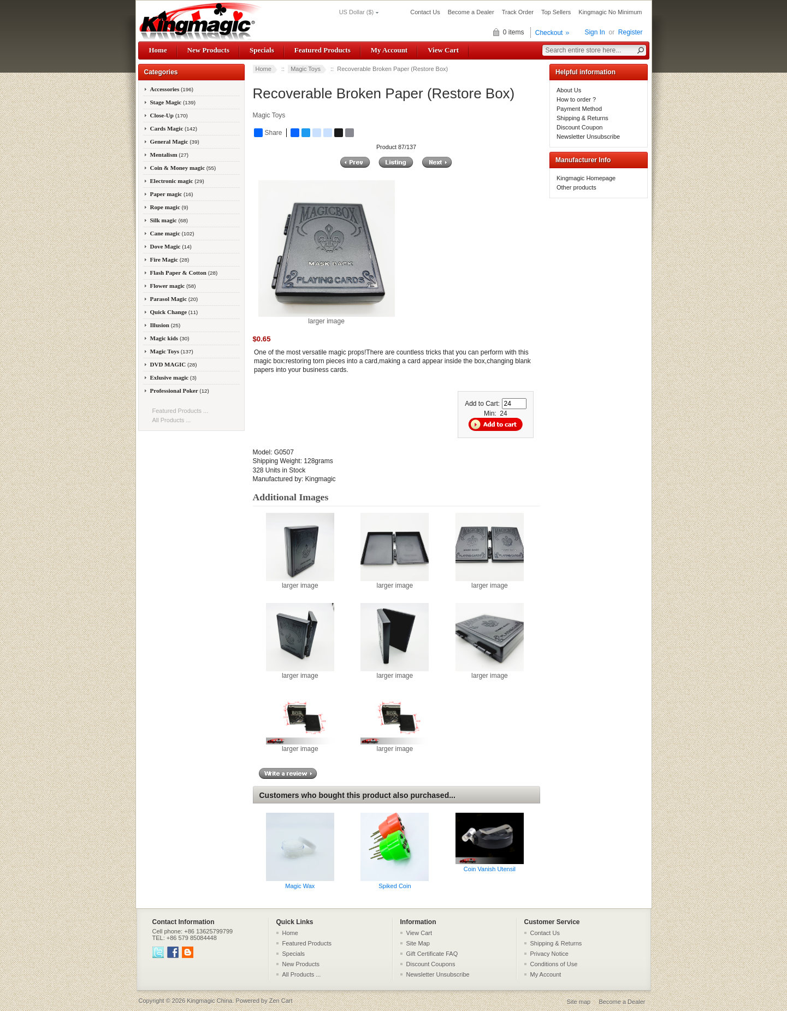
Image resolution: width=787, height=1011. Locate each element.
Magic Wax (300, 886)
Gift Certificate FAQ (432, 953)
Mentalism (169, 154)
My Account (389, 50)
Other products (576, 187)
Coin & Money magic (183, 167)
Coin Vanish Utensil (490, 869)
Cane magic (172, 233)
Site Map (418, 943)
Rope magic (169, 207)
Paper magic (171, 194)
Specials (262, 50)
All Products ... (171, 420)
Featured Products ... (180, 410)
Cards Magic (174, 128)
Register (630, 32)
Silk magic (169, 220)
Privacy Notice (549, 953)
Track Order (518, 12)
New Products (208, 50)
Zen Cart (281, 1000)
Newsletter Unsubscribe (588, 136)
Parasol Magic (174, 298)
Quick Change (174, 312)
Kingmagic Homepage (586, 178)
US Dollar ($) (356, 12)
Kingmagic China (209, 1000)
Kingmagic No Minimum (610, 12)
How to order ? (576, 99)
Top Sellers (556, 12)
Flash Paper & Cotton (184, 272)
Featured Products (322, 50)
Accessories (172, 89)
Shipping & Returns (582, 118)
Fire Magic (170, 259)
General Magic (174, 141)
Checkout (549, 33)
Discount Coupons (430, 964)
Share (268, 132)
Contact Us (425, 12)
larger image (300, 582)
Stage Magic (173, 102)
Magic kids (170, 338)
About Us (569, 90)
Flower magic (173, 285)
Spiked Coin (394, 886)
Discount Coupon (579, 127)
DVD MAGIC (173, 364)
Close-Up (169, 115)
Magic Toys (306, 69)
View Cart (443, 50)
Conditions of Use (554, 964)
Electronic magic (177, 181)
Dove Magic (171, 246)
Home (158, 50)
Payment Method (579, 108)
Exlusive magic (173, 377)
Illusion (165, 325)
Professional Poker (179, 390)
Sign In (594, 32)
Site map (578, 1001)
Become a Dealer (471, 12)
